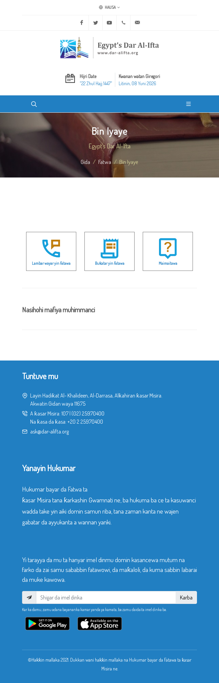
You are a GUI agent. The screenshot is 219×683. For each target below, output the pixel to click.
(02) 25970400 (88, 413)
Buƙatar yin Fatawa (109, 263)
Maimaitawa (168, 263)
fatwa (104, 161)
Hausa (109, 7)
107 (64, 413)
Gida (85, 161)
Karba (186, 597)
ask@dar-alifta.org (49, 431)
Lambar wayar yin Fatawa (51, 263)
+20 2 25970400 (85, 421)
